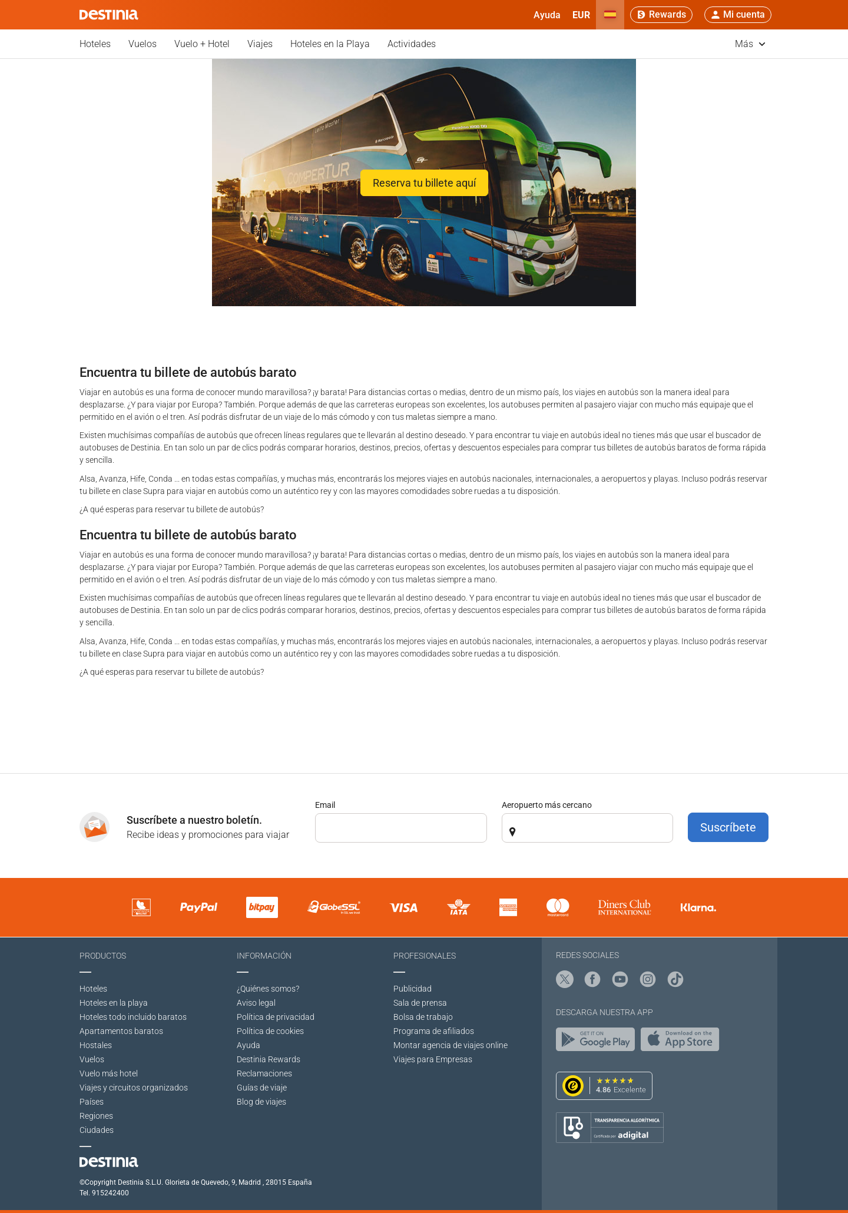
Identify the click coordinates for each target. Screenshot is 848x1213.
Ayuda (248, 1045)
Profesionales (424, 955)
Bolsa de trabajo (423, 1017)
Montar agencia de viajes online (450, 1045)
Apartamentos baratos (121, 1031)
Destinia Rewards (268, 1059)
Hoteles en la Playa (330, 43)
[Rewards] (661, 14)
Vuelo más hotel (109, 1073)
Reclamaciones (264, 1073)
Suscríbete (728, 827)
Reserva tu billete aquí (424, 183)
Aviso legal (256, 1002)
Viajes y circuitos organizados (134, 1087)
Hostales (96, 1045)
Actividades (411, 43)
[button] (581, 14)
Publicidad (412, 988)
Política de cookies (270, 1031)
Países (92, 1101)
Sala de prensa (420, 1002)
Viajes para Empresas (432, 1059)
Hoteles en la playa (114, 1002)
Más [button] (750, 43)
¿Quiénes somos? (268, 988)
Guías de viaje (262, 1087)
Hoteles (95, 43)
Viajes (260, 43)
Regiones (96, 1116)
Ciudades (97, 1130)
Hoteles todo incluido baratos (133, 1017)
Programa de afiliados (433, 1031)
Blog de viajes (261, 1101)
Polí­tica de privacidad (275, 1017)
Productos (103, 955)
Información (264, 955)
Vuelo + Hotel (202, 43)
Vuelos (142, 43)
